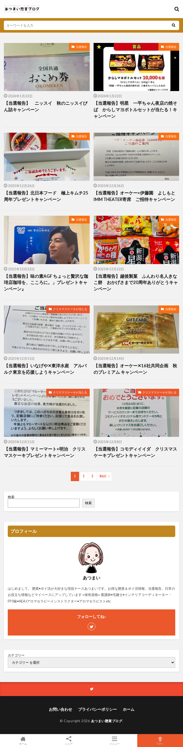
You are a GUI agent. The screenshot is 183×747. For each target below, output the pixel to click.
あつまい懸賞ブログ (107, 721)
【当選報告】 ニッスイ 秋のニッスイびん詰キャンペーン (45, 106)
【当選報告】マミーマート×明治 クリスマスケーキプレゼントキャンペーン (45, 452)
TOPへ (160, 740)
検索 (11, 497)
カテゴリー (16, 655)
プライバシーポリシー (97, 709)
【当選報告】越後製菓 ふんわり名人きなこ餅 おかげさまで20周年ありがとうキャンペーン (136, 283)
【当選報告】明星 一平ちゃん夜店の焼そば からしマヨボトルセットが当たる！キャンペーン (135, 110)
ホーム (128, 709)
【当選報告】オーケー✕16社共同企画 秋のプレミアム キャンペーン (135, 369)
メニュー (114, 740)
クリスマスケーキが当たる (70, 309)
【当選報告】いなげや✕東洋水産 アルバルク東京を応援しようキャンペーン (45, 369)
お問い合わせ (60, 709)
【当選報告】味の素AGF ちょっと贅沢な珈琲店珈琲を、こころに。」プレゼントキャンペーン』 (46, 283)
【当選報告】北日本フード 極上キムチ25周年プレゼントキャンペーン (46, 196)
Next (103, 476)
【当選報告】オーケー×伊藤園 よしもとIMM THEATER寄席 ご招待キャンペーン (134, 196)
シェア (68, 740)
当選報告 (81, 46)
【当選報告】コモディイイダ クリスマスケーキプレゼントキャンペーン (135, 452)
